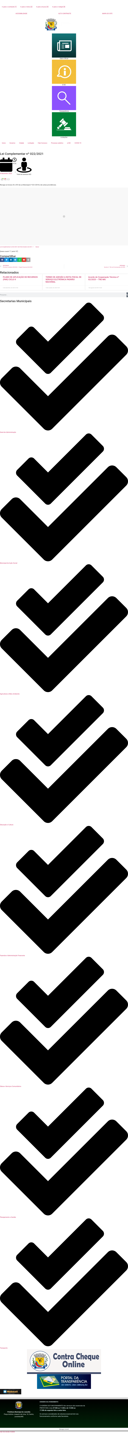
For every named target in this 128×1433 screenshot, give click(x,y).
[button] (2, 260)
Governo (12, 143)
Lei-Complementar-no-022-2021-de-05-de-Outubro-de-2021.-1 (16, 247)
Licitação (31, 143)
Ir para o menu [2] (26, 7)
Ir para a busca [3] (42, 7)
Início (4, 143)
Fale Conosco (42, 143)
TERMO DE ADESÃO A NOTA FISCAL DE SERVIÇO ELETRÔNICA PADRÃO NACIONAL (63, 279)
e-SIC (69, 143)
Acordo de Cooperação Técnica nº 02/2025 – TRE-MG (103, 278)
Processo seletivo (57, 143)
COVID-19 (78, 143)
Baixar (37, 247)
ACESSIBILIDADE (21, 13)
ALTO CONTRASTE (64, 13)
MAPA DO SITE (107, 13)
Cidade (21, 143)
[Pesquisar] (127, 294)
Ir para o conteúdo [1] (9, 7)
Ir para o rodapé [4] (58, 7)
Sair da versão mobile (7, 1432)
